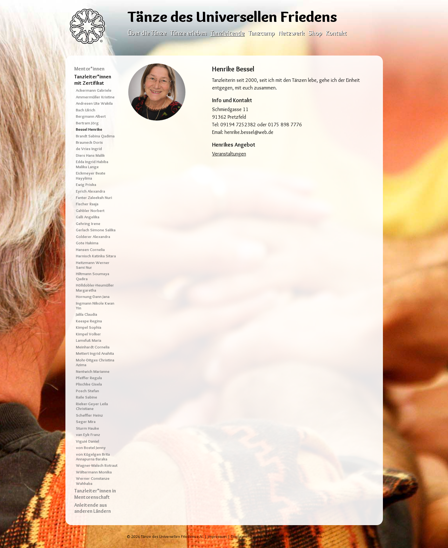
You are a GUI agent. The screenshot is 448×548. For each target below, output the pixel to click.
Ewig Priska (86, 184)
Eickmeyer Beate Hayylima (90, 175)
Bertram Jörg (87, 123)
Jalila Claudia (86, 314)
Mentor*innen (89, 69)
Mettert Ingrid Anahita (95, 353)
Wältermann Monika (94, 472)
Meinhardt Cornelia (93, 347)
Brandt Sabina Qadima (95, 136)
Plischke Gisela (89, 384)
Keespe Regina (89, 321)
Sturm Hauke (87, 428)
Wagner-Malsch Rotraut (96, 465)
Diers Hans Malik (90, 155)
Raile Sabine (86, 397)
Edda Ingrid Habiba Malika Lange (92, 164)
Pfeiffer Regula (89, 377)
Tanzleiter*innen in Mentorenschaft (95, 494)
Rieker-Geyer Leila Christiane (92, 406)
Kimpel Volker (88, 334)
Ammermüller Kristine (95, 97)
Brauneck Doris (89, 142)
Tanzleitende (227, 33)
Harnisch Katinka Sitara (96, 256)
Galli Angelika (87, 217)
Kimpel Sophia (88, 327)
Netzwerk (291, 33)
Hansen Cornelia (90, 249)
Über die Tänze (147, 33)
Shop (315, 33)
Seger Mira (86, 421)
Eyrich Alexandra (90, 191)
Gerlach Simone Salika (96, 230)
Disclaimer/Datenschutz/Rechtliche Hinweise (269, 536)
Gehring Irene (88, 223)
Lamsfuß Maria (88, 340)
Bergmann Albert (91, 116)
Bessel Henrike (89, 129)
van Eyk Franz (88, 434)
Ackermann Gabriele (93, 90)
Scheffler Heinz (89, 415)
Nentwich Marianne (93, 371)
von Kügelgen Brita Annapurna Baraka (93, 456)
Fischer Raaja (87, 203)
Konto (316, 536)
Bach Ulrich (85, 110)
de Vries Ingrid (89, 148)
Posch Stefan (87, 390)
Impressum (217, 536)
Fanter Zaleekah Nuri (94, 197)
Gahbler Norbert (90, 210)
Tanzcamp (261, 33)
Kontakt (336, 33)
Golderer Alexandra (93, 236)
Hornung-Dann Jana (93, 296)
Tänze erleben (188, 33)
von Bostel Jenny (91, 447)
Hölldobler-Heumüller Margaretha (95, 287)
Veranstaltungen (229, 154)
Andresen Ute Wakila (94, 103)
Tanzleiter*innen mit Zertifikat (92, 80)
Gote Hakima (87, 243)
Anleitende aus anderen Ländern (92, 508)
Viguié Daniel (87, 441)
